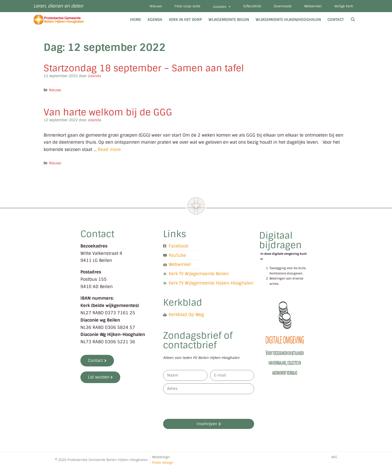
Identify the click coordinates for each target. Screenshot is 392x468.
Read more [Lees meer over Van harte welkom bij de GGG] (109, 149)
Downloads (283, 6)
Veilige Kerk (343, 6)
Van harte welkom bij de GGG (108, 112)
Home (135, 19)
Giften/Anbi (252, 6)
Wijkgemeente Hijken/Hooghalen (288, 19)
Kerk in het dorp (185, 19)
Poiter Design (162, 462)
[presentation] (201, 406)
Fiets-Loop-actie (187, 6)
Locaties (222, 6)
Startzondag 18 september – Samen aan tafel (144, 68)
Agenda (154, 19)
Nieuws (156, 6)
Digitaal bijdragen (280, 240)
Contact (335, 19)
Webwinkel (313, 6)
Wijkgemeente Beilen (228, 19)
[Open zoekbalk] (352, 19)
